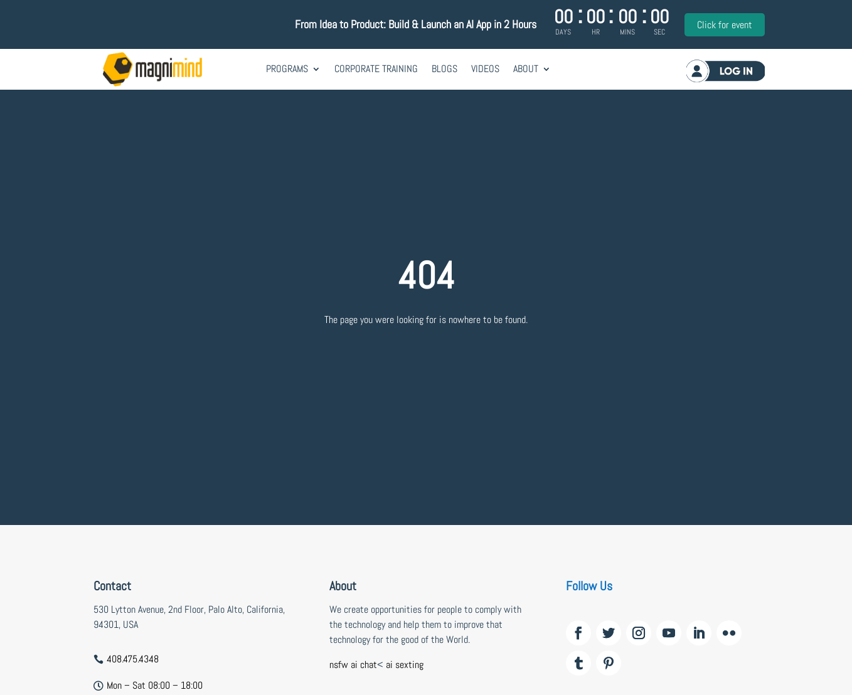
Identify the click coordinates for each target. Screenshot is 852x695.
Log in (725, 71)
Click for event (724, 24)
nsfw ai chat (353, 664)
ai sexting (404, 664)
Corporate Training (376, 68)
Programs (287, 68)
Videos (485, 68)
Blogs (444, 68)
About (525, 68)
